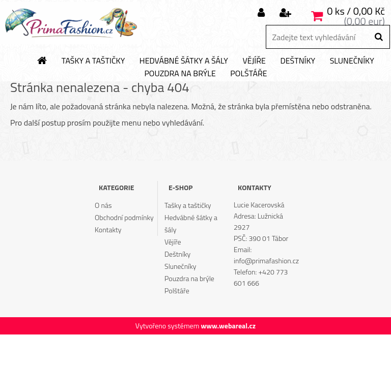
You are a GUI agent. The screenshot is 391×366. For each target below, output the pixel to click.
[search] (378, 37)
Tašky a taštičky (93, 61)
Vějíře (253, 61)
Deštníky (297, 61)
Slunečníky (352, 61)
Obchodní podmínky (124, 217)
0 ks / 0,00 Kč (356, 11)
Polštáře (248, 73)
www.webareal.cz (228, 325)
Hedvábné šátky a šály (183, 61)
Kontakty (108, 229)
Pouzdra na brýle (179, 73)
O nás (103, 205)
